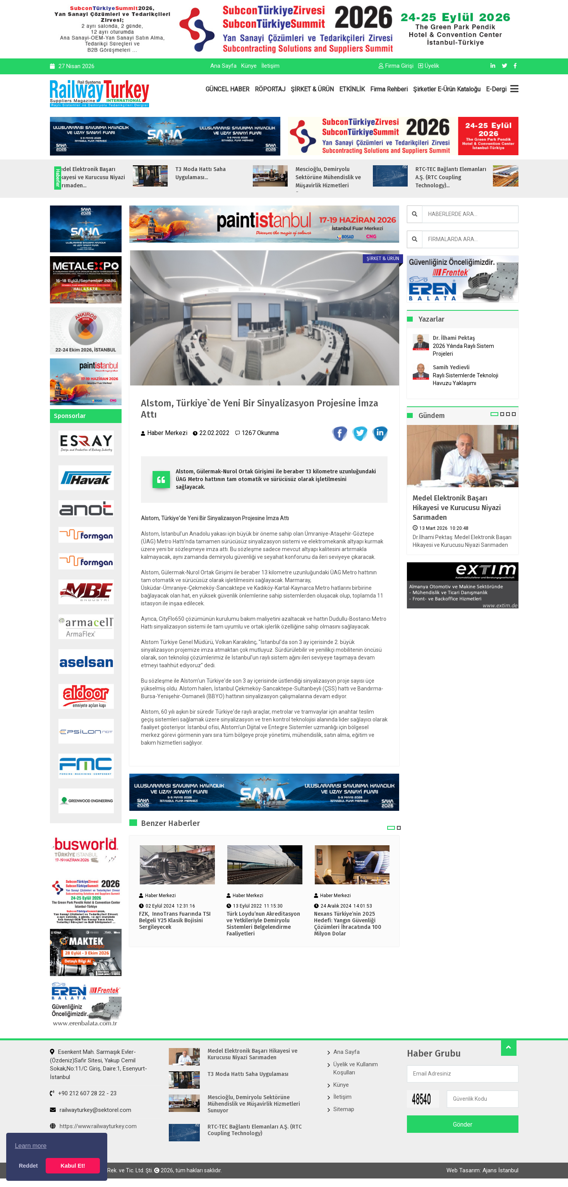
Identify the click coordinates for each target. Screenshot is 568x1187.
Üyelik (428, 65)
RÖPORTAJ (270, 89)
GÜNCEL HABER (227, 89)
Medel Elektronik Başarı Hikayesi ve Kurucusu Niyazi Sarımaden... (113, 177)
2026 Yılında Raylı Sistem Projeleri (463, 350)
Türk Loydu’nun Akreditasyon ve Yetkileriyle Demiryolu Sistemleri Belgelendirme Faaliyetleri (263, 924)
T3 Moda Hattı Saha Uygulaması (248, 1074)
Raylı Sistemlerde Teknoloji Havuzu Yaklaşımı (465, 379)
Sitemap (343, 1109)
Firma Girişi (396, 65)
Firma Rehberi (389, 89)
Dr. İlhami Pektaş (454, 338)
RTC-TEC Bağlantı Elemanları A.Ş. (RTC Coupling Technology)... (473, 177)
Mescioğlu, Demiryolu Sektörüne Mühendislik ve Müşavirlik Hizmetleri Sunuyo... (350, 181)
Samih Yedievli (451, 367)
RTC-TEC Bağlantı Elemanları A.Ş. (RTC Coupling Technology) (255, 1130)
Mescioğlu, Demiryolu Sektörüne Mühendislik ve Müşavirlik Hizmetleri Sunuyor (254, 1104)
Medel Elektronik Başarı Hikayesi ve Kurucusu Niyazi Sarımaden (457, 508)
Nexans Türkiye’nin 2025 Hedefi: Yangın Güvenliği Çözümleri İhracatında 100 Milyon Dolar (347, 924)
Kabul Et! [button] (73, 1166)
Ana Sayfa (223, 65)
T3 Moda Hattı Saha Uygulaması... (223, 173)
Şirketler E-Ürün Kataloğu (446, 89)
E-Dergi (496, 89)
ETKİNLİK (352, 89)
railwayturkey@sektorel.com (90, 1109)
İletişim (270, 65)
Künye (249, 65)
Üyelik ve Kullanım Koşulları (355, 1068)
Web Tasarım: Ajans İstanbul (482, 1170)
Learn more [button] (30, 1145)
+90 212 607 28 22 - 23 (83, 1093)
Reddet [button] (28, 1166)
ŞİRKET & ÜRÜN (312, 89)
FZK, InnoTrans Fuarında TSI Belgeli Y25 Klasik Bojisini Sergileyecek (175, 920)
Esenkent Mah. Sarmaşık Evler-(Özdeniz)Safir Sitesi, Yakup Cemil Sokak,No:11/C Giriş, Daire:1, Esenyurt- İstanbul (98, 1064)
